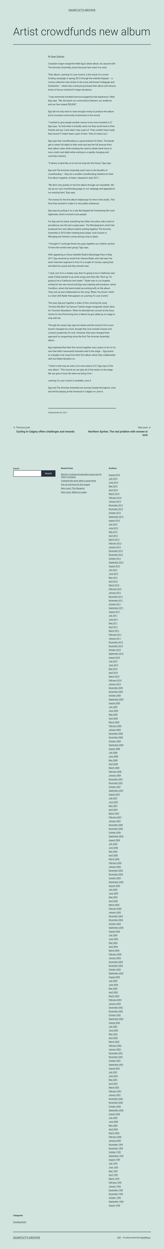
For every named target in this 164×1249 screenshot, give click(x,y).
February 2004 (115, 954)
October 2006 (115, 832)
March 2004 (114, 950)
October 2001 (115, 1061)
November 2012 (116, 555)
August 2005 (114, 886)
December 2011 (116, 597)
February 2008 (115, 771)
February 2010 (115, 680)
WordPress (145, 1237)
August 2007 (114, 794)
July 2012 (113, 570)
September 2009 (116, 699)
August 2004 (114, 931)
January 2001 (115, 1095)
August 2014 (114, 475)
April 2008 (113, 764)
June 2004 (113, 939)
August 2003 (114, 977)
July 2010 (113, 661)
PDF (119, 1237)
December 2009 (116, 688)
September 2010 (116, 653)
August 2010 (114, 657)
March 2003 (114, 996)
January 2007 (115, 821)
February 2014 (115, 498)
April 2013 (113, 536)
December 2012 (116, 551)
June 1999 (113, 1167)
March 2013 (114, 539)
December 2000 (116, 1099)
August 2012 (114, 566)
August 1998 (114, 1205)
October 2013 (115, 513)
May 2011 (113, 623)
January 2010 (115, 684)
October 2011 (115, 604)
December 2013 (116, 505)
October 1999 (115, 1152)
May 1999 (113, 1171)
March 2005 (114, 905)
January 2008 (115, 775)
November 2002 (116, 1011)
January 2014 (115, 501)
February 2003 (115, 1000)
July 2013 (113, 524)
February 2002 (115, 1045)
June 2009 (113, 711)
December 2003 (116, 962)
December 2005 (116, 870)
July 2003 (113, 981)
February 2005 (115, 908)
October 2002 (115, 1015)
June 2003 (113, 985)
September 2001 (116, 1064)
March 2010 (114, 676)
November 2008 (116, 737)
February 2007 (115, 817)
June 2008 (113, 756)
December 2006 (116, 825)
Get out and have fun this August (75, 484)
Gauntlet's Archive (82, 10)
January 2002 (115, 1049)
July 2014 (113, 479)
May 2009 (113, 714)
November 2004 (116, 920)
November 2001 (116, 1057)
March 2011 (114, 631)
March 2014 (114, 494)
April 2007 (113, 810)
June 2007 (113, 802)
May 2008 (113, 760)
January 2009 (115, 730)
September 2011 (116, 608)
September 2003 (116, 973)
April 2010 (113, 673)
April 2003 (113, 992)
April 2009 (113, 718)
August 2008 (114, 749)
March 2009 (114, 722)
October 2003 (115, 969)
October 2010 (115, 650)
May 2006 (113, 851)
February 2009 (115, 726)
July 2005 (113, 889)
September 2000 (116, 1110)
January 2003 (115, 1004)
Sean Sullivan (57, 56)
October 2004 (115, 924)
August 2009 (114, 703)
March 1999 (114, 1179)
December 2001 (116, 1053)
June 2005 (113, 893)
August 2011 (114, 612)
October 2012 (115, 558)
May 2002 (113, 1034)
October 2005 (115, 878)
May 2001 (113, 1080)
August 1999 (114, 1160)
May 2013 (113, 532)
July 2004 (113, 935)
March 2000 (114, 1133)
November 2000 (116, 1102)
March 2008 (114, 768)
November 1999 (116, 1148)
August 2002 (114, 1023)
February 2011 (115, 634)
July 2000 (113, 1118)
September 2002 (116, 1019)
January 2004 (115, 958)
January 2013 (115, 547)
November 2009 (116, 692)
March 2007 (114, 813)
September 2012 (116, 562)
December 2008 (116, 733)
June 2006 (113, 848)
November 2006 (116, 829)
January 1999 (115, 1186)
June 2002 (113, 1030)
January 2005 (115, 912)
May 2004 (113, 943)
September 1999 (116, 1156)
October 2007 (115, 787)
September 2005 (116, 882)
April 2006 (113, 855)
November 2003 (116, 966)
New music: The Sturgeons (73, 488)
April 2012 (113, 581)
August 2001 (114, 1068)
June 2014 (113, 482)
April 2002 (113, 1038)
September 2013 (116, 517)
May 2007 (113, 806)
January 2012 (115, 593)
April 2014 (113, 490)
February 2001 (115, 1091)
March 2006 (114, 859)
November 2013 (116, 509)
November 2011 (116, 600)
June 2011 (113, 619)
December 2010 (116, 642)
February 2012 (115, 589)
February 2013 (115, 543)
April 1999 (113, 1175)
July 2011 (113, 615)
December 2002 (116, 1007)
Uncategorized (19, 1222)
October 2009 (115, 695)
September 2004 (116, 927)
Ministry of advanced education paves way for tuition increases (81, 475)
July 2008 (113, 752)
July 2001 (113, 1072)
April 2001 (113, 1084)
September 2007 (116, 790)
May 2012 (113, 577)
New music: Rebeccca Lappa (74, 492)
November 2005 (116, 874)
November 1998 (116, 1194)
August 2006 (114, 840)
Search (16, 468)
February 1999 (115, 1182)
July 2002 (113, 1026)
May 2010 (113, 669)
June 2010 (113, 665)
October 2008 (115, 741)
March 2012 (114, 585)
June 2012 (113, 574)
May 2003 (113, 988)
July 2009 (113, 707)
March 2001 (114, 1087)
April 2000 (113, 1129)
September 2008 (116, 745)
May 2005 (113, 897)
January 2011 (115, 638)
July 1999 (113, 1163)
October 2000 (115, 1106)
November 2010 (116, 646)
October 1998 (115, 1198)
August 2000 (114, 1114)
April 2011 (113, 627)
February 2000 (115, 1137)
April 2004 (113, 947)
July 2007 (113, 798)
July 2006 (113, 844)
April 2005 (113, 901)
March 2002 (114, 1042)
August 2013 (114, 520)
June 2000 (113, 1121)
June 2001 (113, 1076)
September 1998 (116, 1201)
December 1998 (116, 1190)
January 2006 (115, 867)
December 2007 (116, 779)
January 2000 (115, 1140)
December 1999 (116, 1144)
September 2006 (116, 836)
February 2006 (115, 863)
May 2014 (113, 486)
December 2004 (116, 916)
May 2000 (113, 1125)
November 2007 (116, 783)
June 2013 (113, 528)
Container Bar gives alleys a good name (78, 481)
